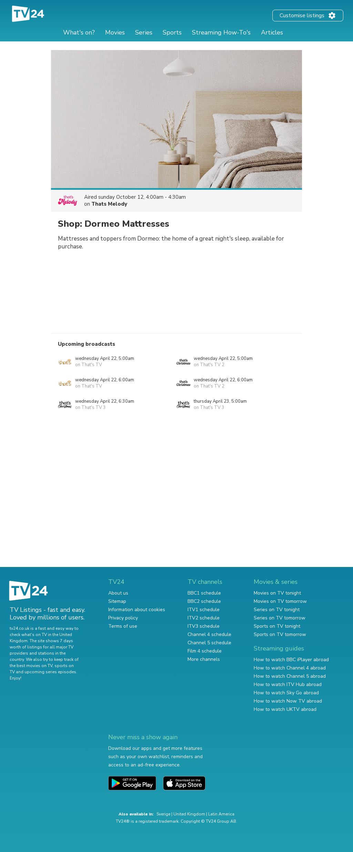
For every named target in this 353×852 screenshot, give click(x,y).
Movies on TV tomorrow (280, 601)
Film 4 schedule (205, 651)
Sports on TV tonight (277, 626)
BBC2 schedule (204, 601)
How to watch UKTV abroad (285, 709)
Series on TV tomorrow (279, 618)
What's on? (79, 32)
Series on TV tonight (277, 609)
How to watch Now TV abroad (288, 701)
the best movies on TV (31, 665)
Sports (172, 32)
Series (143, 32)
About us (118, 593)
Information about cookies (136, 609)
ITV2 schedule (204, 618)
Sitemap (117, 601)
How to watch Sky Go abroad (286, 692)
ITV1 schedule (204, 609)
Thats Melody (109, 203)
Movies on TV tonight (277, 593)
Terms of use (122, 626)
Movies (115, 32)
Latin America (221, 814)
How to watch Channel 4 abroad (290, 668)
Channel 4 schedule (209, 634)
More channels (204, 659)
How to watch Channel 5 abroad (290, 676)
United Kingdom (189, 814)
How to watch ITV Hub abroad (288, 684)
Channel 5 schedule (209, 642)
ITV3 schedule (204, 626)
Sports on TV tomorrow (280, 634)
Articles (272, 32)
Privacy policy (123, 618)
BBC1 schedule (204, 593)
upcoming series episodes (50, 672)
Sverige (163, 814)
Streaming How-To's (221, 32)
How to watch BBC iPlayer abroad (291, 659)
